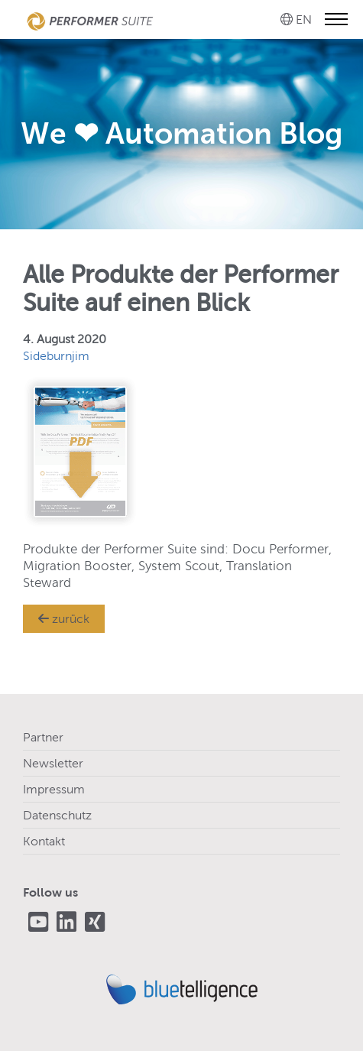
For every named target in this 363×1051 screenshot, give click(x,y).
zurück (63, 618)
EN (304, 19)
